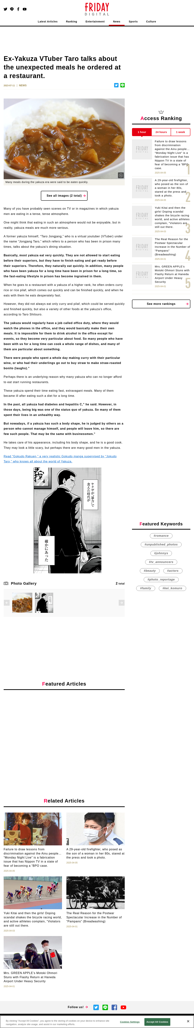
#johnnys (161, 553)
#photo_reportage (161, 579)
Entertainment (95, 21)
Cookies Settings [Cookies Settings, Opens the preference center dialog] (130, 1022)
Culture (151, 21)
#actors (173, 570)
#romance (161, 535)
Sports (133, 21)
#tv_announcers (161, 562)
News (116, 21)
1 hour (142, 132)
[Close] (188, 1021)
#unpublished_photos (161, 544)
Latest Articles (48, 21)
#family (145, 588)
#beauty (150, 570)
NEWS (23, 85)
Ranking (71, 21)
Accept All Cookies (157, 1022)
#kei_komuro (172, 588)
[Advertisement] (64, 726)
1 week (180, 132)
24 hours (161, 132)
